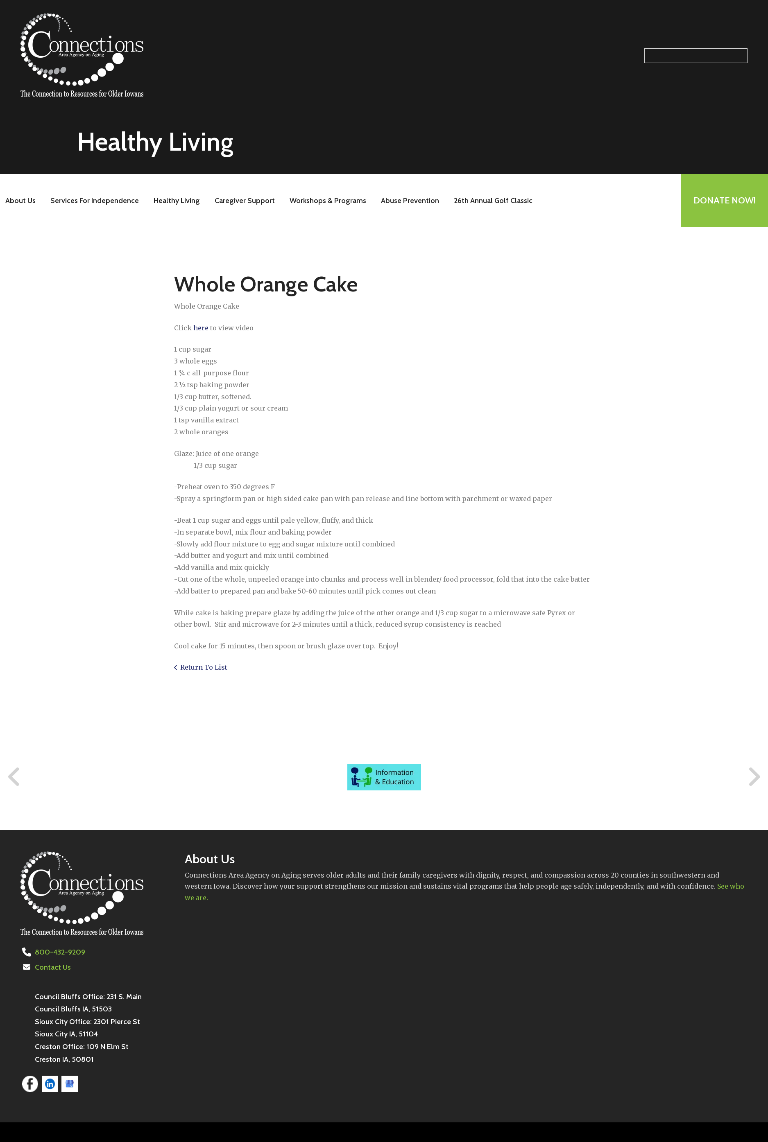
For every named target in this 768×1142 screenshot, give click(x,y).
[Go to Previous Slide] (14, 777)
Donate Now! (724, 200)
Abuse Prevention (410, 200)
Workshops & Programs (328, 200)
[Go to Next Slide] (753, 777)
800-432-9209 (60, 952)
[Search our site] (696, 55)
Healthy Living (177, 200)
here (200, 328)
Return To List (203, 667)
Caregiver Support (245, 200)
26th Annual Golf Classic (493, 200)
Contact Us (53, 967)
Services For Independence (94, 200)
